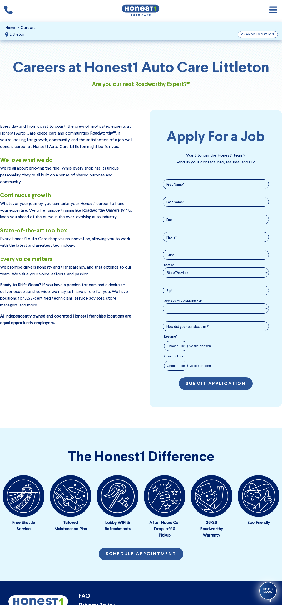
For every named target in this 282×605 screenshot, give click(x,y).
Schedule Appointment (141, 554)
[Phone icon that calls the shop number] (8, 11)
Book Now (268, 590)
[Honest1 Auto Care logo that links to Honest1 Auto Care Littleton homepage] (141, 11)
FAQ (84, 596)
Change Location (258, 34)
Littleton (17, 34)
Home (10, 27)
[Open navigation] (273, 11)
